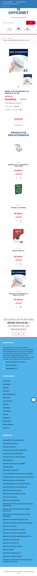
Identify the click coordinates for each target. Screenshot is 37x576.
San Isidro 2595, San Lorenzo (10, 4)
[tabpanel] (28, 79)
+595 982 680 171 (20, 2)
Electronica (7, 398)
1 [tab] (18, 86)
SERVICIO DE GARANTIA (11, 500)
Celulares (6, 391)
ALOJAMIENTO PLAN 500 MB (13, 440)
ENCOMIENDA (8, 460)
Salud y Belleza (8, 424)
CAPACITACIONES (9, 447)
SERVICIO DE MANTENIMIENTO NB (15, 519)
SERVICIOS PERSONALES (12, 553)
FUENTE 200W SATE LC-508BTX (14, 464)
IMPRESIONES (8, 467)
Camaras (6, 387)
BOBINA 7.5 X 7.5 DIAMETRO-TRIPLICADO (18, 165)
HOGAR (5, 404)
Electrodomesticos (9, 394)
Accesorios (6, 381)
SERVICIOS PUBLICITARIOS (12, 556)
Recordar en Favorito (13, 103)
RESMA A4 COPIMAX (18, 208)
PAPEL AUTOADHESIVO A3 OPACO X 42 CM (18, 294)
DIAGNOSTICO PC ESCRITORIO (14, 457)
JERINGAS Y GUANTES (10, 470)
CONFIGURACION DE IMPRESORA (15, 450)
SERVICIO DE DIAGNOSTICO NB (14, 494)
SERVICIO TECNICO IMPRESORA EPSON (17, 536)
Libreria (10, 38)
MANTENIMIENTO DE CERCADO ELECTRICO (18, 477)
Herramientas (7, 401)
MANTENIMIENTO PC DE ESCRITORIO (16, 484)
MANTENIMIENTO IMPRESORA (14, 480)
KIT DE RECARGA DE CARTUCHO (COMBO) (18, 474)
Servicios (6, 428)
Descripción (18, 119)
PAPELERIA (7, 421)
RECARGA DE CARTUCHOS (12, 490)
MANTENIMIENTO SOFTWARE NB (15, 487)
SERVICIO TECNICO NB (11, 540)
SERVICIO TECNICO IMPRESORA (14, 533)
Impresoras (7, 408)
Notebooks (6, 418)
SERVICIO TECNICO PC (11, 543)
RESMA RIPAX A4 (18, 251)
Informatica (7, 411)
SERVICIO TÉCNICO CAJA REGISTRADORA (17, 523)
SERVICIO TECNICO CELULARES (14, 529)
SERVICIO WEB (8, 550)
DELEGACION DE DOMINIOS (13, 453)
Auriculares (6, 384)
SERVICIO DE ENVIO (10, 497)
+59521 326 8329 (7, 2)
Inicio (3, 38)
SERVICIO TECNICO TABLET (13, 546)
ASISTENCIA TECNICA (10, 443)
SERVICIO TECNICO (10, 526)
